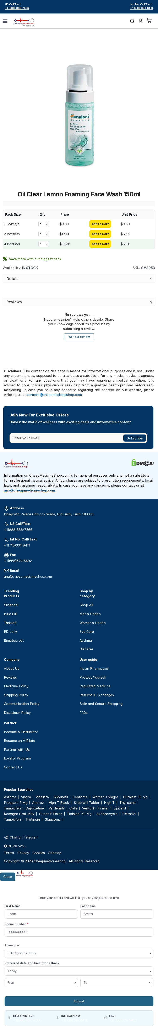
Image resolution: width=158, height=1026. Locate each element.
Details (13, 278)
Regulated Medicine (95, 686)
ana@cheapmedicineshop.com (29, 490)
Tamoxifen (12, 808)
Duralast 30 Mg (135, 797)
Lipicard (120, 808)
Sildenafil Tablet (86, 802)
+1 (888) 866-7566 (17, 8)
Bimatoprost (14, 640)
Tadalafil (10, 623)
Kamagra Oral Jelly (19, 814)
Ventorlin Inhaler (95, 808)
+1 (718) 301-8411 (141, 8)
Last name (88, 906)
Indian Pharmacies (94, 668)
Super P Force (50, 814)
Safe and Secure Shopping (101, 704)
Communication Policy (21, 704)
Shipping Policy (16, 695)
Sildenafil (11, 605)
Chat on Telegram (24, 837)
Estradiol (129, 814)
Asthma (86, 640)
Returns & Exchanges (97, 695)
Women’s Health (93, 623)
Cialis (73, 808)
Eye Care (87, 631)
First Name (13, 906)
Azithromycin (107, 814)
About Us (11, 668)
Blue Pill (10, 614)
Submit (79, 1001)
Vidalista (42, 797)
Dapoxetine (35, 808)
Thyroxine (127, 802)
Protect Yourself (93, 677)
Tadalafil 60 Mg (79, 814)
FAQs (84, 713)
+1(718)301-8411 (17, 545)
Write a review (79, 336)
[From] (41, 982)
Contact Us (13, 767)
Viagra (26, 797)
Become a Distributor (21, 732)
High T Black (59, 802)
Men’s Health (90, 614)
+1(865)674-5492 (18, 561)
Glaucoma (53, 819)
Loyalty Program (17, 758)
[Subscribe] (134, 438)
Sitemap (54, 853)
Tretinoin (33, 819)
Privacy (23, 853)
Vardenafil (57, 808)
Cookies (38, 853)
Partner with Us (17, 749)
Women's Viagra (105, 797)
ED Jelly (10, 631)
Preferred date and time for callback (32, 963)
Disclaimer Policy (17, 713)
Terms (9, 853)
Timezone (12, 945)
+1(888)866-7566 (18, 530)
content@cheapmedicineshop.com (54, 395)
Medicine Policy (16, 686)
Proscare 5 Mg (15, 802)
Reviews (14, 302)
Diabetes (86, 649)
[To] (117, 982)
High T (109, 802)
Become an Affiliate (19, 741)
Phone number (17, 924)
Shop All (86, 605)
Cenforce (80, 797)
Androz (38, 802)
